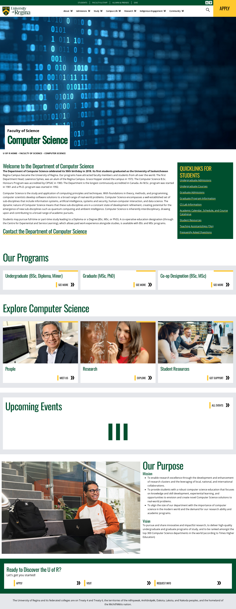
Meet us (64, 378)
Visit (88, 583)
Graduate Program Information (198, 198)
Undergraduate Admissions (195, 180)
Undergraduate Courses (194, 186)
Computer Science (55, 153)
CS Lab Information (191, 204)
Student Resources (190, 220)
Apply (19, 583)
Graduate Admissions (192, 192)
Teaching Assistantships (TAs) (196, 226)
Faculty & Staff (99, 2)
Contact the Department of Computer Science (45, 231)
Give (136, 2)
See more (63, 285)
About (66, 11)
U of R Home (10, 153)
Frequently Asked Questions (196, 232)
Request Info (164, 583)
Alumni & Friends (120, 2)
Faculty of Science (31, 153)
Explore (141, 378)
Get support (216, 378)
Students (82, 2)
